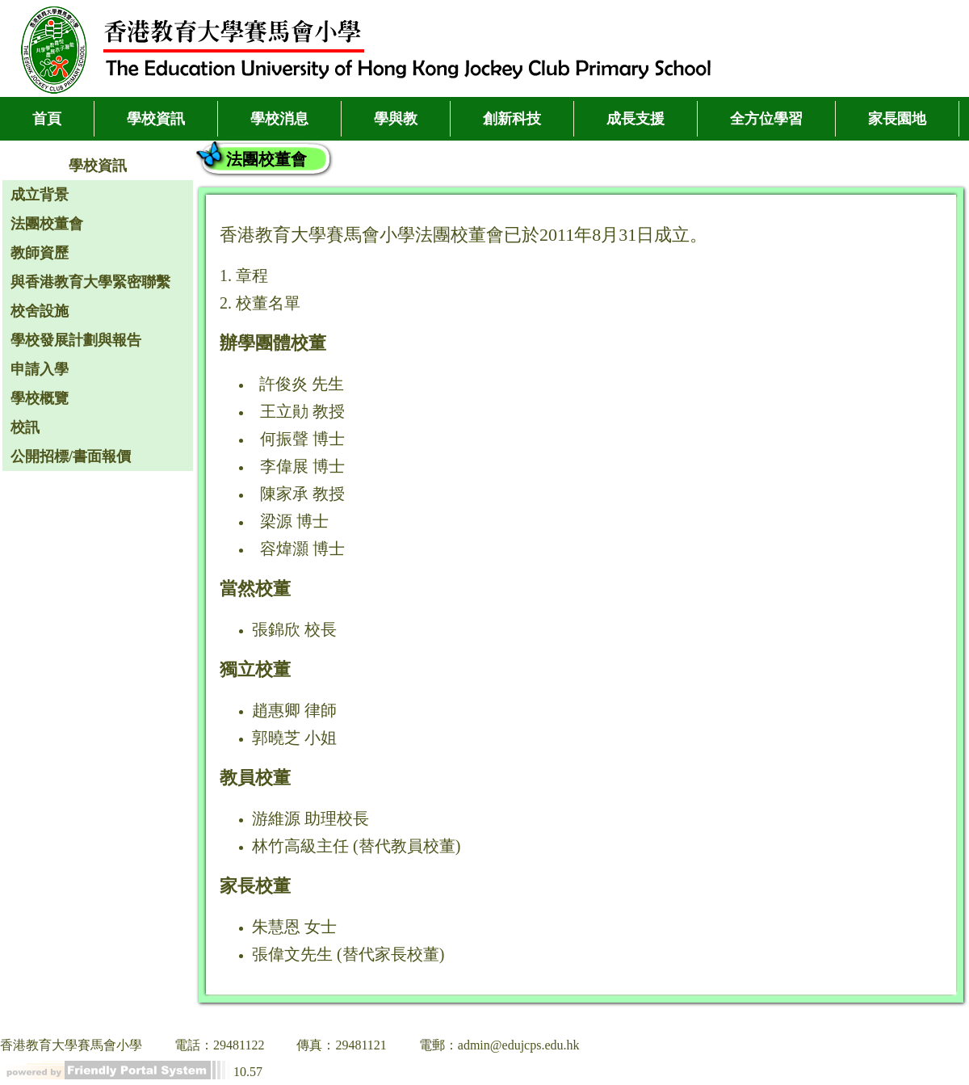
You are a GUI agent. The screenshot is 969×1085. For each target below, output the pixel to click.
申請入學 (39, 369)
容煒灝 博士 (302, 548)
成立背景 (39, 195)
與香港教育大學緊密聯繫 (90, 282)
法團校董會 (46, 224)
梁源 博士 (294, 521)
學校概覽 (39, 398)
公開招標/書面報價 (70, 456)
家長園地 (897, 119)
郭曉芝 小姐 (294, 737)
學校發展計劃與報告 (75, 340)
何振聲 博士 (302, 439)
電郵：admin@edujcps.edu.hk (499, 1045)
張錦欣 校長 (294, 629)
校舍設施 (39, 311)
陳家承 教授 (302, 494)
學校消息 (279, 119)
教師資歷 (39, 253)
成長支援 (635, 119)
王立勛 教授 (302, 411)
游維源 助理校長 (310, 818)
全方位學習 (766, 119)
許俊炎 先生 (301, 384)
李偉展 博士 (302, 466)
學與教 (395, 119)
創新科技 (512, 119)
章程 (252, 275)
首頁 (46, 119)
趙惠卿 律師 (294, 710)
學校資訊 (156, 119)
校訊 (25, 427)
